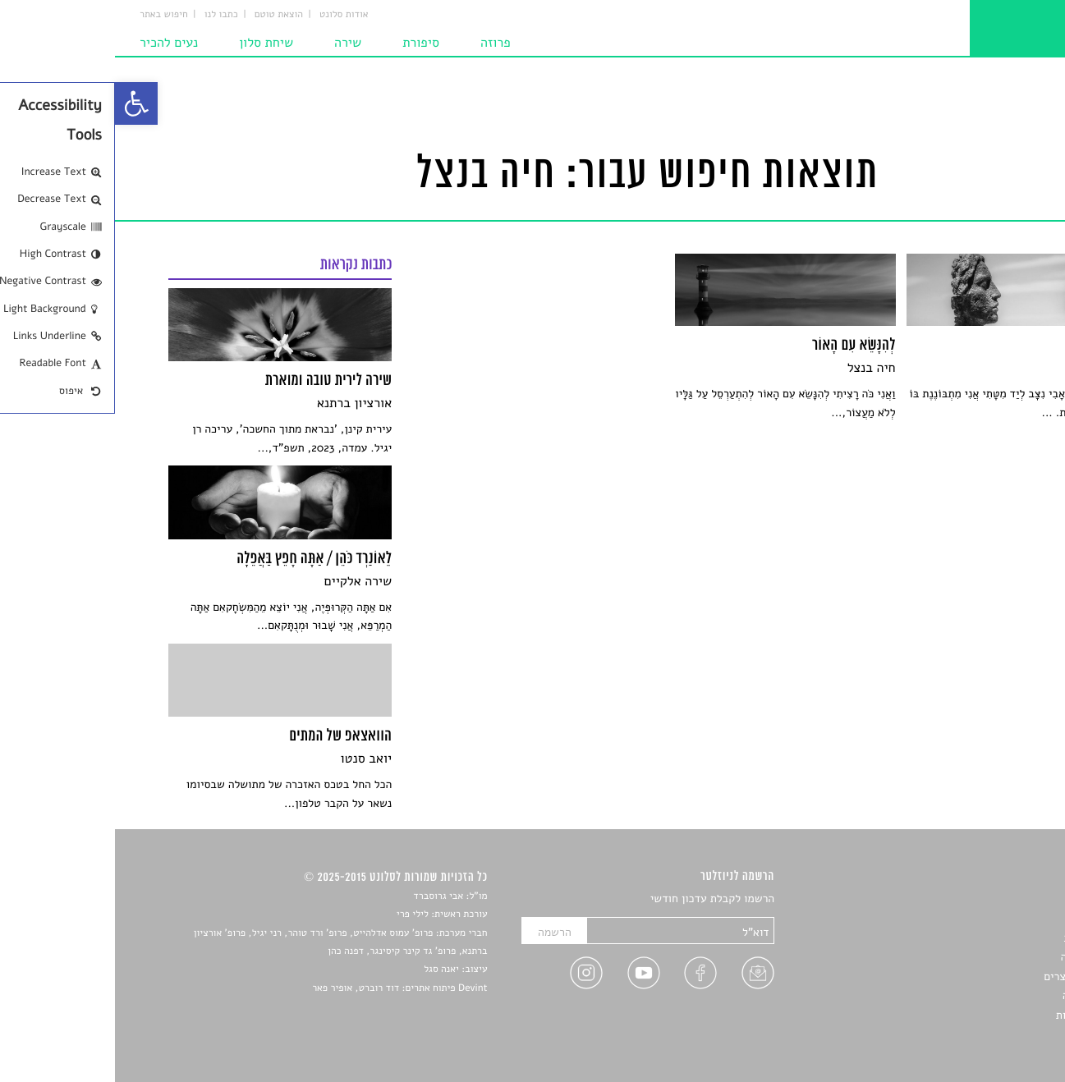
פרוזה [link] (380, 43)
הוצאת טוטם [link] (164, 14)
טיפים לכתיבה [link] (980, 995)
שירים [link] (998, 919)
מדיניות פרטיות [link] (976, 1015)
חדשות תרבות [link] (980, 938)
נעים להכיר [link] (54, 43)
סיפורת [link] (305, 43)
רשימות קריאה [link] (978, 957)
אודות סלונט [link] (229, 14)
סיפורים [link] (994, 899)
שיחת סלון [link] (151, 43)
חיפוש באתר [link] (49, 14)
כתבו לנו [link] (106, 14)
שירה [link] (232, 43)
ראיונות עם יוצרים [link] (970, 976)
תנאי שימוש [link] (984, 1034)
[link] (21, 103)
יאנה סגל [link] (326, 969)
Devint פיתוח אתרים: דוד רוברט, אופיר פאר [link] (284, 988)
